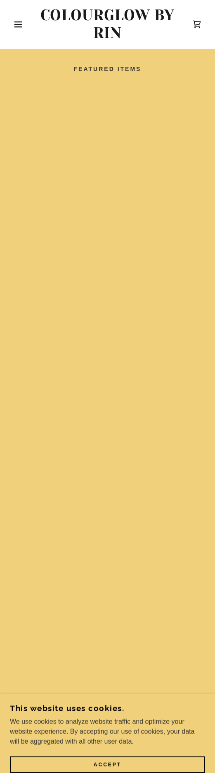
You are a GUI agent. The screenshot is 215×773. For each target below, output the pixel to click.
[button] (15, 24)
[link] (108, 24)
